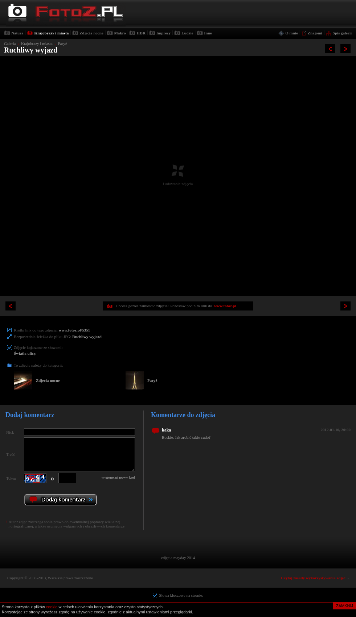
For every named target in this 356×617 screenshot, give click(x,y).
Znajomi (315, 33)
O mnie (291, 33)
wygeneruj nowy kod (118, 477)
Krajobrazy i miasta (51, 33)
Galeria (10, 43)
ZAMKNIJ (344, 606)
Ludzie (187, 33)
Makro (120, 33)
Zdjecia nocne (91, 33)
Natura (17, 33)
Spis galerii (342, 33)
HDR (140, 33)
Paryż (62, 43)
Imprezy (163, 33)
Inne (208, 33)
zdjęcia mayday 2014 (178, 557)
